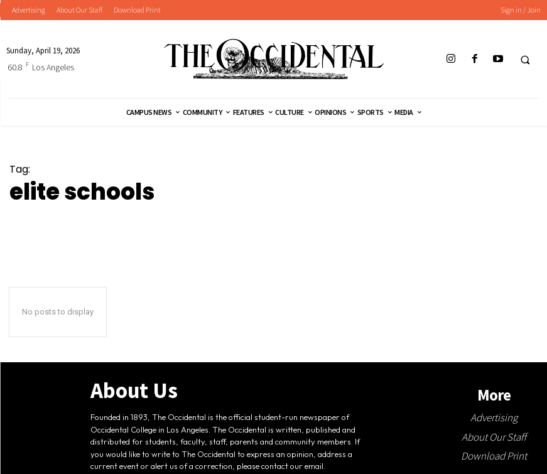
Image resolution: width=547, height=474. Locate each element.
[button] (525, 59)
